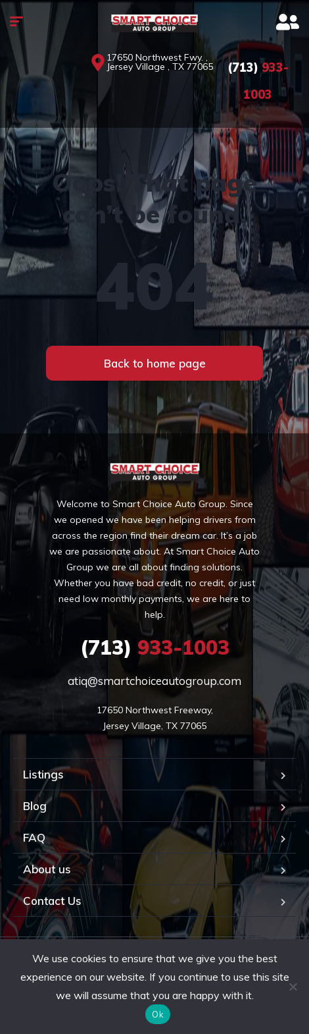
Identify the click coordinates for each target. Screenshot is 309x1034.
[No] (292, 986)
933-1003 (154, 647)
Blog (35, 806)
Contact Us (52, 901)
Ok (158, 1014)
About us (47, 869)
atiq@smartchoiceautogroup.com (154, 681)
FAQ (34, 837)
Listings (43, 774)
